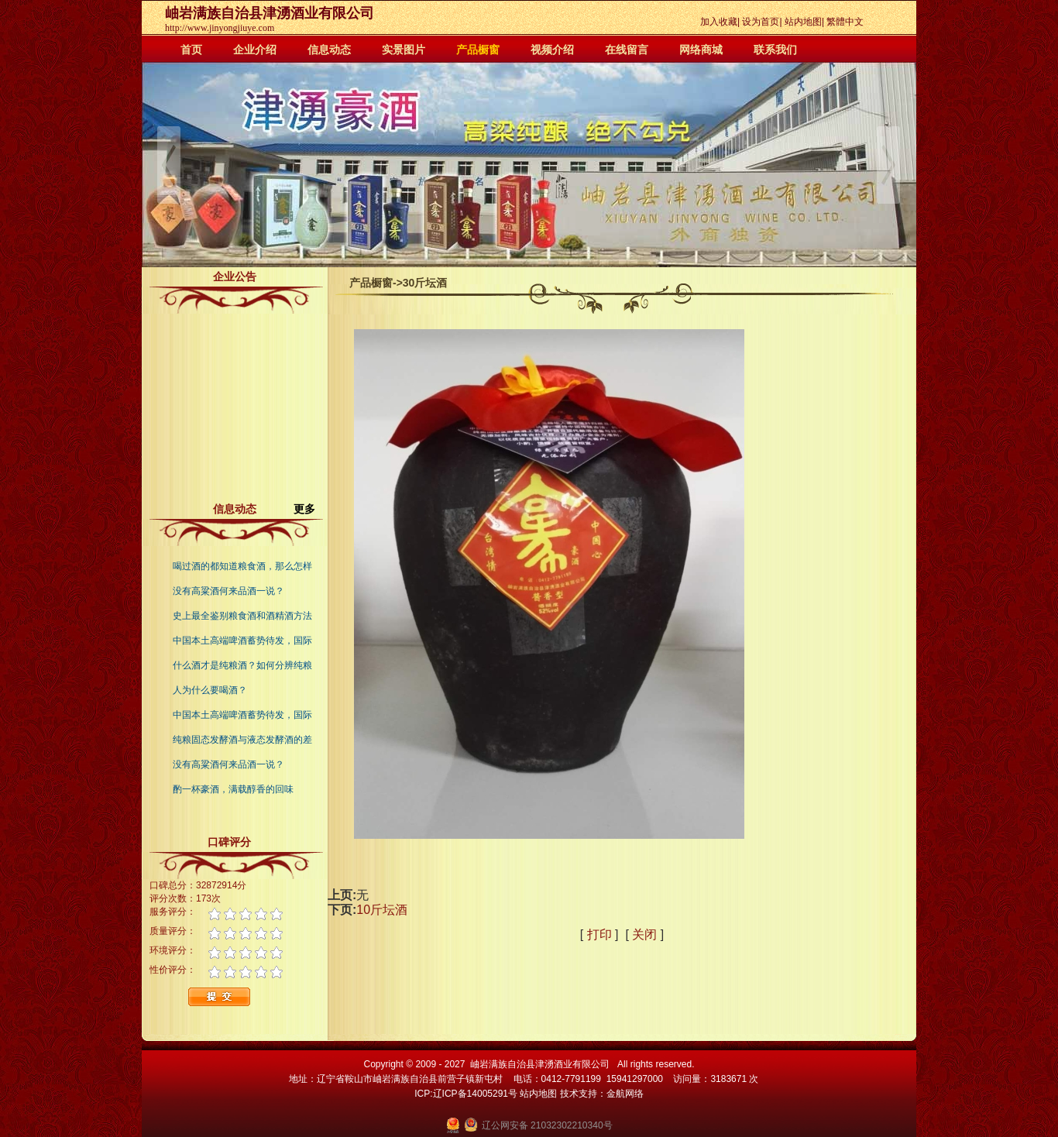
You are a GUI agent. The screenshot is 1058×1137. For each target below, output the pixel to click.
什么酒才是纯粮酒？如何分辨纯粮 (242, 665)
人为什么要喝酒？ (210, 690)
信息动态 (329, 49)
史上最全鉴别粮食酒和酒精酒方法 (242, 615)
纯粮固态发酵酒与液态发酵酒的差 (242, 739)
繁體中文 (845, 21)
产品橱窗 (478, 49)
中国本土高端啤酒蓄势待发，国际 (242, 640)
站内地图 (803, 21)
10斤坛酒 (381, 909)
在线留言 (626, 49)
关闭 (644, 934)
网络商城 (701, 49)
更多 (311, 509)
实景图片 (403, 49)
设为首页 (760, 21)
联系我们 (775, 49)
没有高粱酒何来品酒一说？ (228, 591)
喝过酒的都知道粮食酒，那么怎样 (242, 566)
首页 (191, 49)
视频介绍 (552, 49)
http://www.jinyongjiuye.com (219, 27)
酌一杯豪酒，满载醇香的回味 (233, 789)
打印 (599, 934)
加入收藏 (718, 21)
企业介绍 (255, 49)
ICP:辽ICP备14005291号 (465, 1093)
